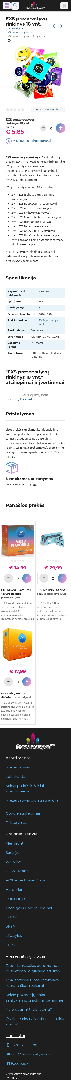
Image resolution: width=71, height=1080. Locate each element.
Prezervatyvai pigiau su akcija (32, 800)
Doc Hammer (18, 898)
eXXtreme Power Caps (26, 880)
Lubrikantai (16, 776)
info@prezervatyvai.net (29, 1054)
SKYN (11, 926)
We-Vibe (13, 862)
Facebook (17, 1063)
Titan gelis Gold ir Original (29, 908)
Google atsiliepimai (23, 813)
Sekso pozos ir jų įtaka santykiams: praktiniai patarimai (34, 998)
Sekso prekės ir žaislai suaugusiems (25, 788)
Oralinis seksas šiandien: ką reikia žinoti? (35, 1021)
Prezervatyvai (15, 28)
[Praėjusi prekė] (54, 26)
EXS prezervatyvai (18, 32)
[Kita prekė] (61, 26)
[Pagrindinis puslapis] (35, 5)
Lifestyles (14, 935)
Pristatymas (16, 822)
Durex (11, 917)
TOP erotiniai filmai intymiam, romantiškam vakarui (32, 983)
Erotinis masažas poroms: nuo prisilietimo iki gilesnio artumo (33, 968)
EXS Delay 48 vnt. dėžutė (16, 695)
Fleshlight (14, 843)
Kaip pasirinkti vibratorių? (29, 1009)
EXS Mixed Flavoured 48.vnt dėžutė (16, 593)
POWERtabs (17, 871)
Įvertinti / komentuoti (48, 109)
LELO (10, 944)
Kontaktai (15, 1035)
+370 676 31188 (21, 1045)
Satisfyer (13, 852)
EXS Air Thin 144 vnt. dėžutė (52, 591)
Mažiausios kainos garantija (29, 141)
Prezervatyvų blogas (26, 956)
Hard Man (14, 889)
